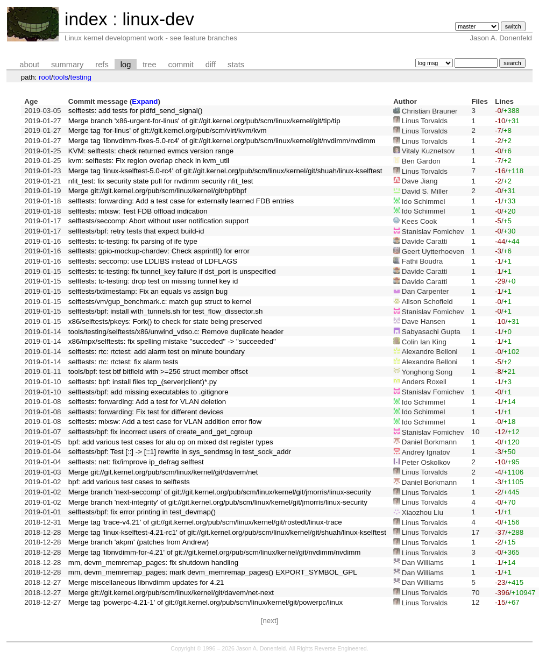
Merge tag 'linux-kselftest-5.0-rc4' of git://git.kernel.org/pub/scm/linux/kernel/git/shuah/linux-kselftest (225, 171)
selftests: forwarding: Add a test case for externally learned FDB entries (181, 201)
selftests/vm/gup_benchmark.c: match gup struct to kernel (160, 302)
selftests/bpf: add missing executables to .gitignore (148, 392)
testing (80, 77)
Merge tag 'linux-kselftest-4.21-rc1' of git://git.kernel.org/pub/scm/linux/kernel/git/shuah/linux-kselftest (227, 532)
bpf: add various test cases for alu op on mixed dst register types (170, 442)
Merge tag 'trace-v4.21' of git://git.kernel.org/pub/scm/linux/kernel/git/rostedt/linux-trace (205, 522)
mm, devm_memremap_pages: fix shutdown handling (153, 562)
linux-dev (158, 19)
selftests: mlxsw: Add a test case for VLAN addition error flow (164, 422)
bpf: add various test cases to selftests (129, 482)
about (29, 64)
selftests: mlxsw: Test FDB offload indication (138, 211)
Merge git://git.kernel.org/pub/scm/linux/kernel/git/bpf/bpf (157, 191)
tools (60, 77)
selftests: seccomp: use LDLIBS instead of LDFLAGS (152, 261)
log (125, 64)
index (86, 19)
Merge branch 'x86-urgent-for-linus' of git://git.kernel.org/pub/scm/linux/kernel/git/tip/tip (204, 121)
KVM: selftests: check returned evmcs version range (150, 151)
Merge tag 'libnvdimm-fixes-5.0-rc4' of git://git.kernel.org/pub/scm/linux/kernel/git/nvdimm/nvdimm (221, 141)
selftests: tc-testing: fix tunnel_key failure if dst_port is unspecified (172, 271)
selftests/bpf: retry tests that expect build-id (136, 231)
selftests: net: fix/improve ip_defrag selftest (136, 462)
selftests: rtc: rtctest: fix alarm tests (123, 362)
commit (181, 64)
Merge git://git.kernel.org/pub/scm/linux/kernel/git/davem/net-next (171, 593)
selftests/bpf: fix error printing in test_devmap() (142, 512)
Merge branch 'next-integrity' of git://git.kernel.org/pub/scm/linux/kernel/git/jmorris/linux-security (217, 502)
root (45, 77)
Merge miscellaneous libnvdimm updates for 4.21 (146, 582)
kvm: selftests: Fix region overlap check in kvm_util (148, 161)
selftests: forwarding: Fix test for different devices (146, 412)
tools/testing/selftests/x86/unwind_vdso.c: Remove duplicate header (175, 332)
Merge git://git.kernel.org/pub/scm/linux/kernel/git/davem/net (163, 472)
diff (210, 64)
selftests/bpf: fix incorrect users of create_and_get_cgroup (160, 432)
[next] (270, 621)
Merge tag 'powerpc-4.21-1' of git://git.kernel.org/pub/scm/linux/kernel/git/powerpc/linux (205, 602)
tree (149, 64)
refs (101, 64)
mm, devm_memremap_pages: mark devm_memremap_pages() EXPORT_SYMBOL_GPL (212, 572)
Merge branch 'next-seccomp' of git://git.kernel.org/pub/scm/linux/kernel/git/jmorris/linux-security (219, 492)
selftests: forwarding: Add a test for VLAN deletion (147, 402)
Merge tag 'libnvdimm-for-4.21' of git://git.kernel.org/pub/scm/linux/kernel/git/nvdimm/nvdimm (214, 552)
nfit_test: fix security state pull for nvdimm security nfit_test (160, 181)
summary (67, 64)
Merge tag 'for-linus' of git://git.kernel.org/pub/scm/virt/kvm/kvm (167, 130)
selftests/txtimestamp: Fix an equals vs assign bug (148, 291)
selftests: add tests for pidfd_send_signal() (135, 111)
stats (236, 64)
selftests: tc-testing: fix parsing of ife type (132, 241)
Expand (145, 101)
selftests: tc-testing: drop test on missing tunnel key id (153, 281)
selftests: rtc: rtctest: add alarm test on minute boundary (156, 352)
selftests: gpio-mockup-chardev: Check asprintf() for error (159, 251)
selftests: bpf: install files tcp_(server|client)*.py (142, 382)
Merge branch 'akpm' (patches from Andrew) (138, 542)
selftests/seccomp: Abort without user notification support (158, 221)
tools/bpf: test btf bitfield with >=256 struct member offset (158, 371)
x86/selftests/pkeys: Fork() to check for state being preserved (165, 321)
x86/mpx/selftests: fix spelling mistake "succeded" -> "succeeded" (172, 341)
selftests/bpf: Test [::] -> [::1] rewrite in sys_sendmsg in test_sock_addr (179, 452)
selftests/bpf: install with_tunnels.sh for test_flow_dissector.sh (165, 311)
